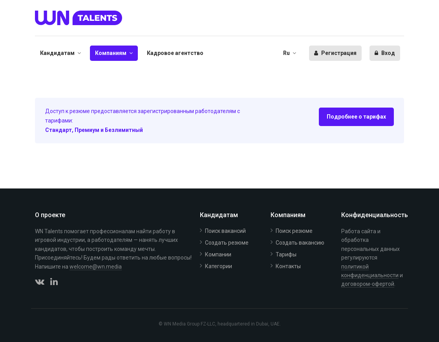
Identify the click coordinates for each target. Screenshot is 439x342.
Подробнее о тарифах (356, 116)
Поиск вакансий (225, 231)
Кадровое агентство (175, 53)
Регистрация (335, 53)
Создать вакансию (300, 243)
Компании (218, 254)
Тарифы (286, 254)
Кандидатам (57, 53)
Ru (286, 53)
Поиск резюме (294, 231)
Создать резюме (227, 243)
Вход (385, 53)
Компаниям (110, 53)
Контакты (288, 266)
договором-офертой (367, 284)
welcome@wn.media (96, 266)
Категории (218, 266)
